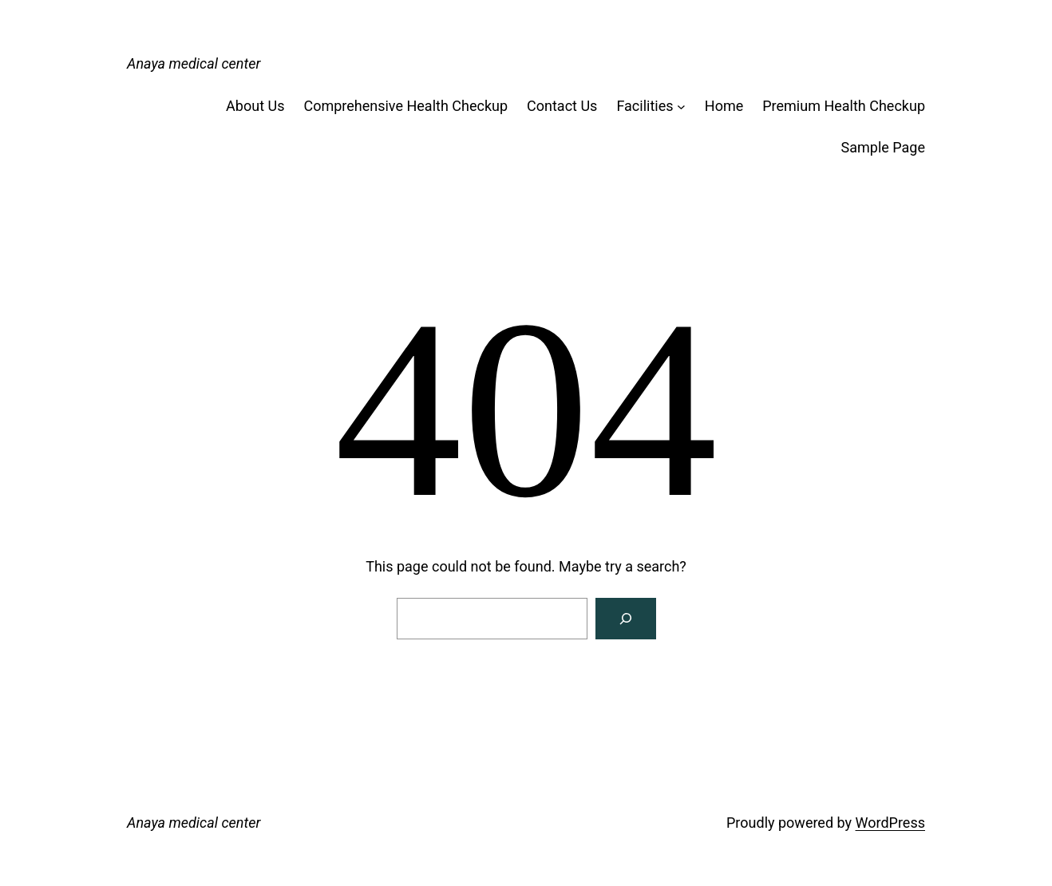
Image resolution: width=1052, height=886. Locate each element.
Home (724, 105)
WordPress (890, 822)
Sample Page (883, 147)
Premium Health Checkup (843, 105)
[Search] (625, 618)
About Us (255, 105)
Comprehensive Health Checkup (405, 105)
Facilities (644, 105)
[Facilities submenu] (681, 106)
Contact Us (562, 105)
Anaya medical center (193, 63)
